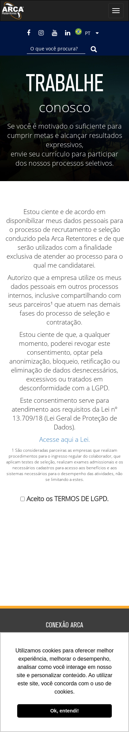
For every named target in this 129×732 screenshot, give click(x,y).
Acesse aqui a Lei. (64, 439)
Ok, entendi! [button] (64, 710)
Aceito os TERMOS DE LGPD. (67, 498)
